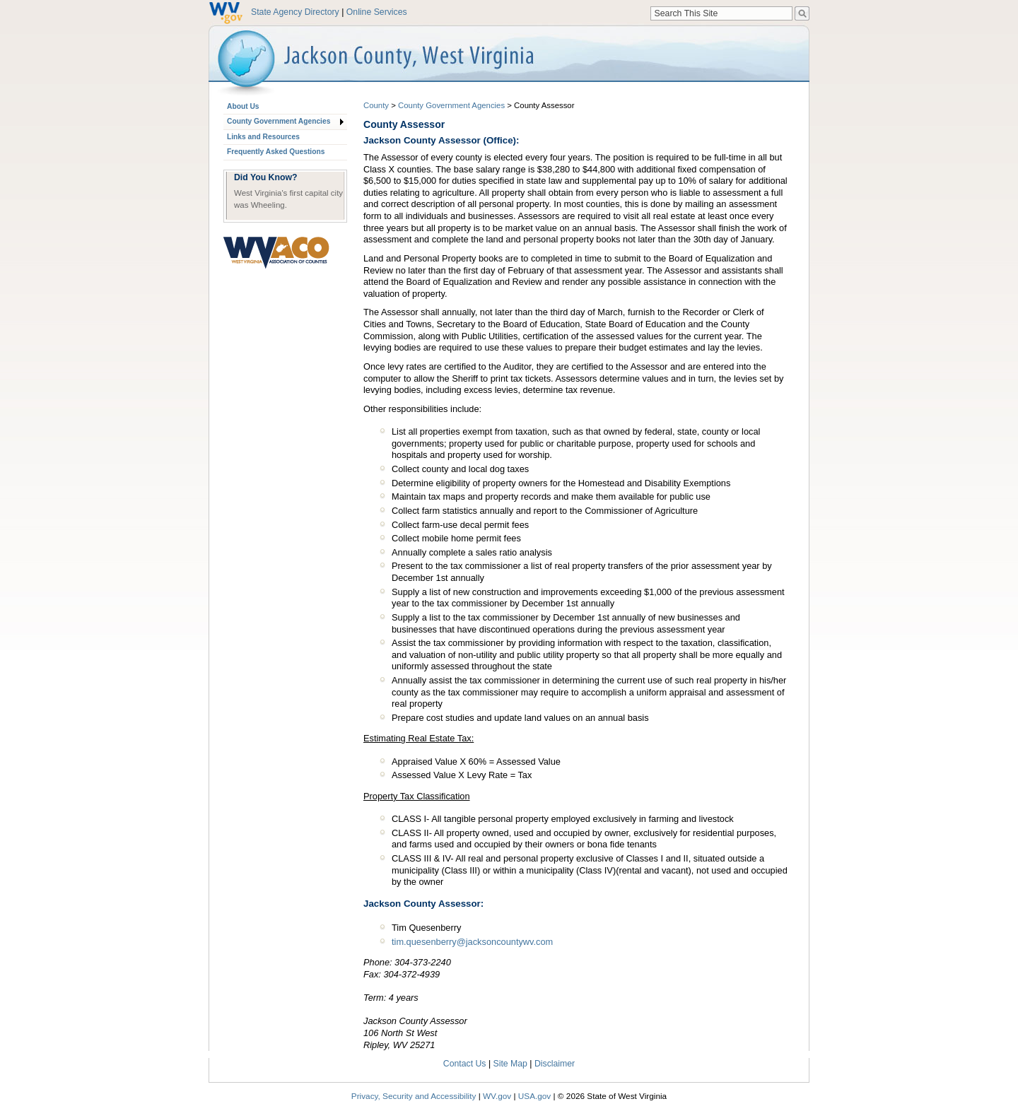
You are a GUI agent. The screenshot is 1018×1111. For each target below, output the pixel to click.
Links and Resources (263, 137)
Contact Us (464, 1064)
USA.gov (534, 1095)
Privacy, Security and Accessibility (413, 1095)
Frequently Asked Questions (275, 151)
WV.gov (497, 1095)
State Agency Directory (295, 12)
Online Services (376, 12)
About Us (243, 106)
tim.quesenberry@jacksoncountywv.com (472, 941)
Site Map (510, 1064)
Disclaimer (554, 1064)
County (376, 105)
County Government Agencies (278, 121)
